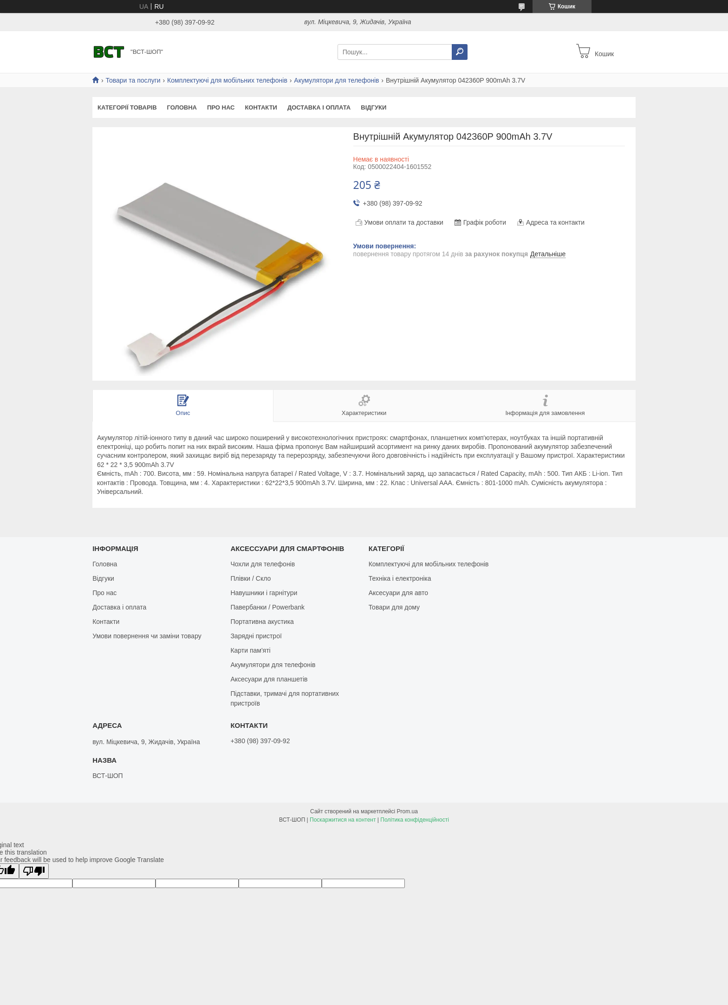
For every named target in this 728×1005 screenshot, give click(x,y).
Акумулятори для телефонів (336, 80)
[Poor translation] (34, 871)
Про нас (220, 107)
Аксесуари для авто (398, 593)
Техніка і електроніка (400, 578)
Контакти (261, 107)
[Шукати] (460, 52)
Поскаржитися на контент (343, 820)
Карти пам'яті (250, 650)
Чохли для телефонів (262, 564)
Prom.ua (407, 811)
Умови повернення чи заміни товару (147, 636)
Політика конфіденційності (414, 820)
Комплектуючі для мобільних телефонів (227, 80)
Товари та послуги (132, 80)
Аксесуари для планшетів (268, 679)
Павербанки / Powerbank (267, 607)
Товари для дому (394, 607)
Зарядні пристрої (255, 636)
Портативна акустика (262, 621)
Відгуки (373, 107)
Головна (182, 107)
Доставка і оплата (319, 107)
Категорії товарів (127, 107)
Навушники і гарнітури (263, 593)
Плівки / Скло (250, 578)
